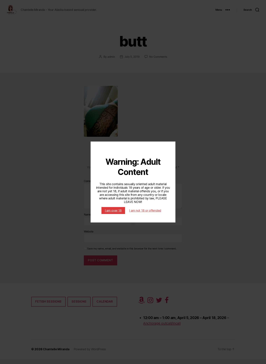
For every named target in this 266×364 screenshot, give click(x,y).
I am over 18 (113, 210)
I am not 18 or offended (145, 210)
